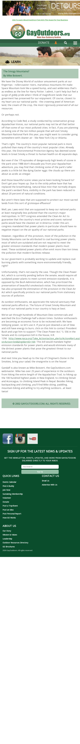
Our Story (7, 530)
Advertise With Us (49, 484)
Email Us (45, 480)
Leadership (7, 538)
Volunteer (7, 497)
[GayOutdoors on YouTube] (32, 439)
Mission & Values (10, 534)
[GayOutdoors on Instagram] (20, 439)
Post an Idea (8, 509)
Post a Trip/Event (10, 505)
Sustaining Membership (13, 494)
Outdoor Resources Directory (15, 542)
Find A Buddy (8, 486)
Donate (6, 501)
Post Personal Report (12, 513)
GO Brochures (9, 546)
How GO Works (9, 517)
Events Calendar (9, 482)
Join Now (6, 490)
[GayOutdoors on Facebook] (8, 439)
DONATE (43, 42)
